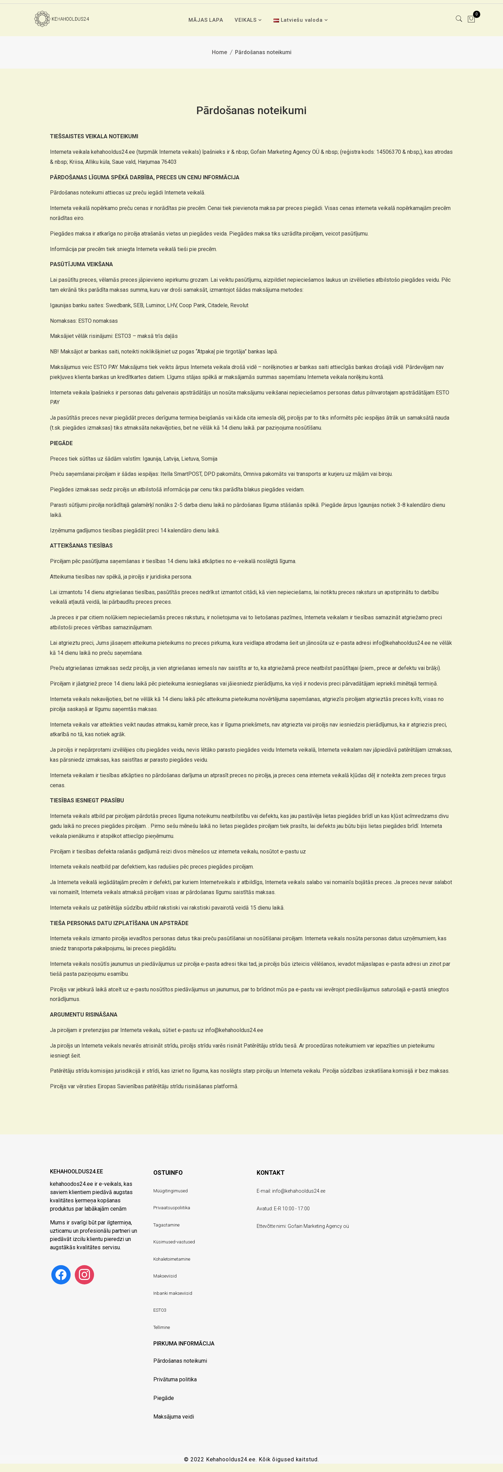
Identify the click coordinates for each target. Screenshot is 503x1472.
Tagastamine (166, 1225)
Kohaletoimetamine (171, 1259)
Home (219, 52)
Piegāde (163, 1398)
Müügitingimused (170, 1190)
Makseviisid (165, 1276)
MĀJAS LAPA (205, 20)
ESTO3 (159, 1310)
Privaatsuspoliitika (171, 1207)
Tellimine (161, 1327)
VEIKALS (246, 20)
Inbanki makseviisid (172, 1293)
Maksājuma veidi (173, 1416)
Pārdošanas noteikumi (180, 1361)
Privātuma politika (175, 1379)
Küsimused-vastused (174, 1241)
